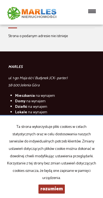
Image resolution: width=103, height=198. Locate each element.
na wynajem (35, 96)
